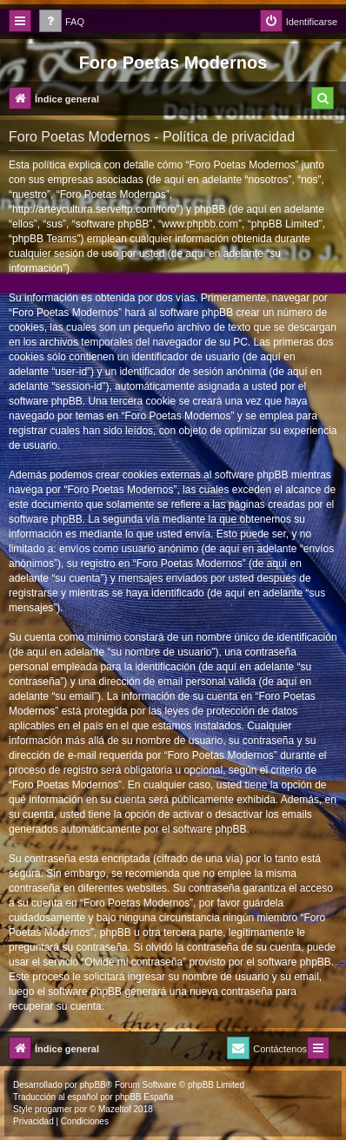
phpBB (93, 1085)
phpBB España (144, 1097)
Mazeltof (114, 1109)
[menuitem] (61, 22)
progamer (53, 1109)
